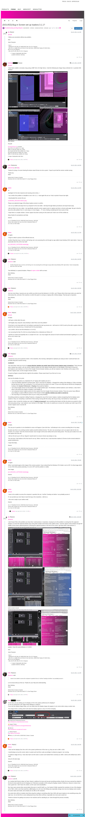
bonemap (10, 61)
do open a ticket (35, 268)
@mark (12, 30)
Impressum (75, 1)
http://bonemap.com (12, 145)
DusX (9, 698)
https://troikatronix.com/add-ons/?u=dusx (17, 727)
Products (5, 9)
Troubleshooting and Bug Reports (14, 26)
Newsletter (37, 9)
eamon (9, 186)
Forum (13, 9)
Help (19, 9)
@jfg (18, 166)
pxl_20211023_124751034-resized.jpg (18, 242)
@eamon (13, 257)
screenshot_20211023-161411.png (17, 199)
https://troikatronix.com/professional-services (18, 720)
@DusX (14, 742)
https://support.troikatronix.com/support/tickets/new (19, 724)
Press (64, 1)
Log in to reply (78, 26)
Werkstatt (27, 9)
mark (9, 163)
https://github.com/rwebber (14, 731)
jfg (8, 30)
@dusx (10, 745)
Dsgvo (69, 1)
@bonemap (14, 163)
